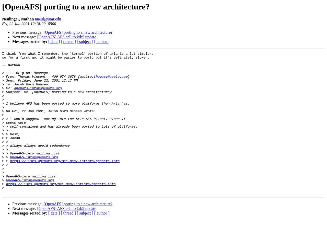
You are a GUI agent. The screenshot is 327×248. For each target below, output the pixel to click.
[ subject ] (85, 41)
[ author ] (102, 41)
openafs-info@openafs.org (38, 95)
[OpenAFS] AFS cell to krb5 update (66, 37)
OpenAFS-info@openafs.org (34, 178)
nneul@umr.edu (48, 19)
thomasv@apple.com (111, 82)
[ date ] (54, 41)
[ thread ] (68, 41)
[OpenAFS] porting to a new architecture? (78, 32)
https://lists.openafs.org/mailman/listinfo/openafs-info (65, 183)
